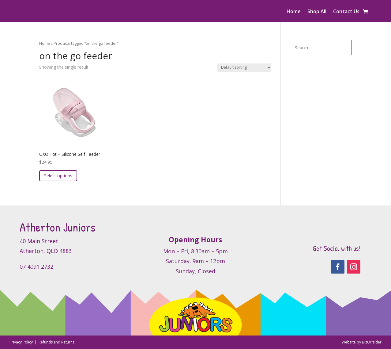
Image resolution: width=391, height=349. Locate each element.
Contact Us (346, 12)
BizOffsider (372, 342)
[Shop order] (244, 67)
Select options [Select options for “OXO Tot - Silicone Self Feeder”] (58, 175)
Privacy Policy (21, 342)
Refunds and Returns (56, 342)
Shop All (316, 12)
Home (294, 12)
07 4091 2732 (36, 266)
